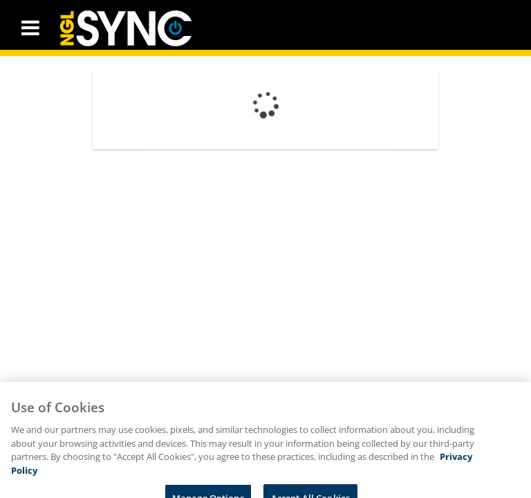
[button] (30, 28)
